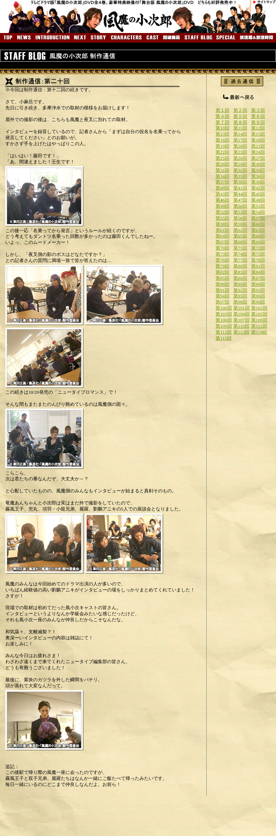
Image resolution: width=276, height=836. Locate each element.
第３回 (258, 110)
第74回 (240, 254)
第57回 (258, 218)
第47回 (240, 200)
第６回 (258, 116)
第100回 (224, 308)
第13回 (222, 134)
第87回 (258, 278)
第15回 (258, 134)
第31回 (222, 170)
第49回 (222, 206)
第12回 (258, 128)
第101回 (241, 308)
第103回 (224, 314)
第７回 (222, 122)
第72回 (258, 248)
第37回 (222, 182)
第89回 (240, 284)
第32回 (240, 170)
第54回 (258, 212)
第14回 (240, 134)
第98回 (240, 302)
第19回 (222, 146)
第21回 (258, 146)
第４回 (222, 116)
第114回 (259, 332)
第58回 (222, 224)
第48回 (258, 200)
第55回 (222, 218)
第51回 (258, 206)
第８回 (240, 122)
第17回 (240, 140)
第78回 (258, 260)
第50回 (240, 206)
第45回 (258, 194)
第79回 (222, 266)
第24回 (258, 152)
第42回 (258, 188)
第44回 (240, 194)
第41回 (240, 188)
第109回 (224, 326)
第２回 (240, 110)
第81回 (258, 266)
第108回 (259, 320)
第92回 (240, 290)
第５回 (240, 116)
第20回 (240, 146)
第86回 (240, 278)
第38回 (240, 182)
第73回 (222, 254)
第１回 (222, 110)
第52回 (222, 212)
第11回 (240, 128)
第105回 (259, 314)
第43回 (222, 194)
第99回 (258, 302)
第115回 (224, 338)
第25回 (222, 158)
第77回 (240, 260)
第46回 (222, 200)
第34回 (222, 176)
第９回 (258, 122)
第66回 (258, 236)
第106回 (224, 320)
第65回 (240, 236)
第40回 (222, 188)
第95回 (240, 296)
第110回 (241, 326)
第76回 (222, 260)
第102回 (259, 308)
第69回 (258, 242)
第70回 (222, 248)
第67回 (222, 242)
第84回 (258, 272)
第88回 (222, 284)
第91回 (222, 290)
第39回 (258, 182)
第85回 (222, 278)
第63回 (258, 230)
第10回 (222, 128)
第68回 (240, 242)
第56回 (240, 218)
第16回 (222, 140)
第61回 (222, 230)
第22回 (222, 152)
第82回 (222, 272)
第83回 (240, 272)
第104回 (241, 314)
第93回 (258, 290)
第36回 (258, 176)
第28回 (222, 164)
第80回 (240, 266)
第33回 (258, 170)
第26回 (240, 158)
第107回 (241, 320)
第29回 (240, 164)
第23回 (240, 152)
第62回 (240, 230)
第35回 (240, 176)
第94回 (222, 296)
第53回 (240, 212)
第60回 (258, 224)
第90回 (258, 284)
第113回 (241, 332)
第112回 (224, 332)
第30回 (258, 164)
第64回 (222, 236)
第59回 (240, 224)
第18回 (258, 140)
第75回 (258, 254)
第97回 (222, 302)
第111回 (259, 326)
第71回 (240, 248)
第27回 (258, 158)
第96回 (258, 296)
